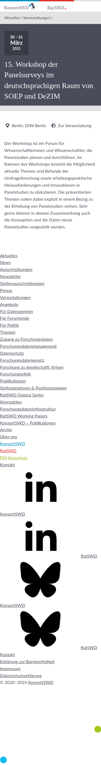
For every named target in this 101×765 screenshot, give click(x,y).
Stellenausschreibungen (22, 283)
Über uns (8, 436)
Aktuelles (12, 17)
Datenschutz (12, 353)
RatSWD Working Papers (23, 415)
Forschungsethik (15, 373)
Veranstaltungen (36, 17)
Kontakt (7, 464)
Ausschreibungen (16, 269)
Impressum (10, 668)
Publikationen (13, 380)
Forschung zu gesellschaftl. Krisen (32, 367)
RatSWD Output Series (22, 394)
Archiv (6, 429)
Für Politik (9, 325)
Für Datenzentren (16, 311)
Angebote (9, 304)
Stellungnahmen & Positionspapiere (33, 387)
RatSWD (8, 450)
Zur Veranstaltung (70, 125)
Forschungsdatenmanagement (28, 346)
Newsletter (10, 276)
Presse (6, 290)
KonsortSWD (12, 443)
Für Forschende (14, 318)
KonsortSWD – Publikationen (27, 422)
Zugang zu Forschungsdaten (26, 339)
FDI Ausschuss (13, 457)
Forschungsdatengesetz (22, 360)
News (5, 262)
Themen (7, 332)
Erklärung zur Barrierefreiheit (27, 661)
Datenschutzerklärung (20, 675)
